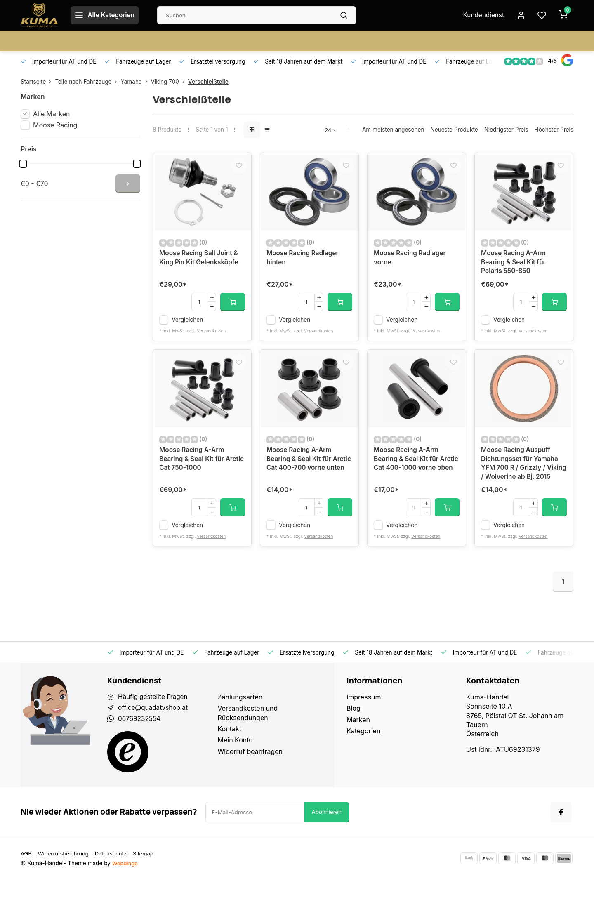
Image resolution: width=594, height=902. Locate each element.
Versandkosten (212, 336)
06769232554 (140, 741)
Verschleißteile (208, 81)
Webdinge (125, 885)
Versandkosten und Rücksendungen (248, 734)
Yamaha (135, 81)
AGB (26, 875)
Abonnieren (327, 834)
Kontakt (229, 750)
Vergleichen (187, 325)
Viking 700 (169, 81)
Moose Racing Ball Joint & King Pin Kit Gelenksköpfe (200, 262)
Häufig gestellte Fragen (154, 718)
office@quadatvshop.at (154, 729)
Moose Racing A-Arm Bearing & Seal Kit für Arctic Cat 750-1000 (193, 470)
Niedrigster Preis (506, 129)
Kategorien (363, 752)
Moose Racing (55, 125)
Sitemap (147, 875)
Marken (358, 741)
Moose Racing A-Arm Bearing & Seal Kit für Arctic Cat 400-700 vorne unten (307, 474)
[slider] (23, 164)
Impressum (363, 718)
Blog (353, 729)
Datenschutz (114, 875)
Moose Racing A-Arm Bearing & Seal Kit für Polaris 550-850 (515, 267)
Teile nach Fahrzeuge (87, 81)
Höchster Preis (554, 129)
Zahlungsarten (240, 718)
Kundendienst (481, 15)
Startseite (38, 81)
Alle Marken (51, 114)
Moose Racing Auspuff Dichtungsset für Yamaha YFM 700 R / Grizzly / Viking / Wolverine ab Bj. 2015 (521, 479)
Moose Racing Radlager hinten (304, 262)
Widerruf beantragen (250, 773)
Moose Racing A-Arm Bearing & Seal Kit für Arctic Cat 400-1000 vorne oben (416, 474)
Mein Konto (235, 761)
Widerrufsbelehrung (64, 875)
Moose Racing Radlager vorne (411, 262)
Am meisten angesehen (393, 129)
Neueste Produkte (454, 129)
